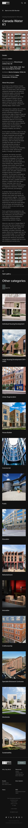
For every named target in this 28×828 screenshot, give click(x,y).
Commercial (6, 468)
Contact (22, 762)
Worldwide (6, 717)
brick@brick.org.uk (14, 812)
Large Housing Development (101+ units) (14, 360)
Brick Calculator (19, 775)
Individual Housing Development (13, 324)
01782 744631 (14, 808)
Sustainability (6, 753)
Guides (17, 771)
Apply (17, 793)
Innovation (5, 610)
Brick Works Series (6, 784)
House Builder (7, 432)
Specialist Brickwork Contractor (13, 681)
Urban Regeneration (9, 397)
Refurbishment (7, 575)
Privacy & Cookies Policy (14, 820)
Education (5, 539)
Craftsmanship (7, 646)
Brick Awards (5, 782)
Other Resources (20, 774)
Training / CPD (19, 772)
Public (4, 504)
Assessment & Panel (20, 791)
